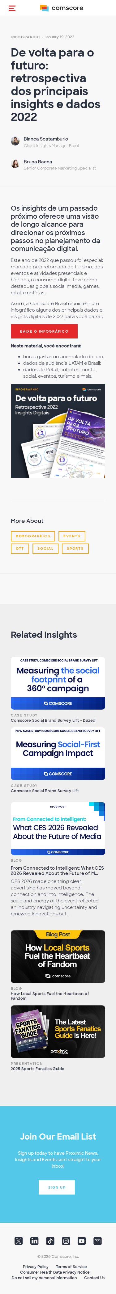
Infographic (26, 37)
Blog (16, 860)
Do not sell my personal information (44, 1277)
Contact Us (94, 1277)
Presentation (27, 1063)
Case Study (24, 715)
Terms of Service (71, 1266)
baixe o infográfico (44, 331)
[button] (12, 8)
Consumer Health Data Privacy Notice (55, 1272)
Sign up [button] (57, 1187)
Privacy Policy (36, 1266)
